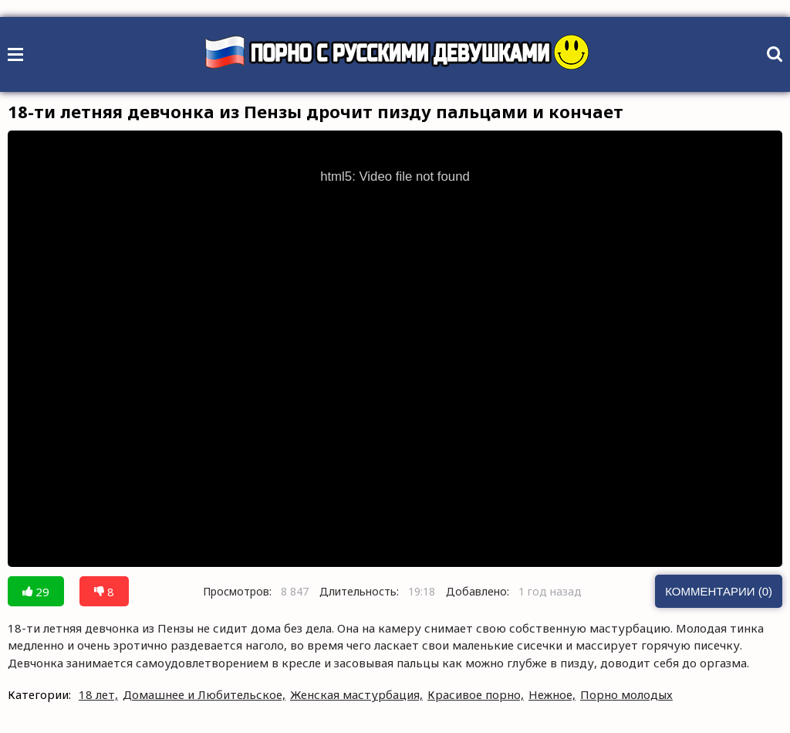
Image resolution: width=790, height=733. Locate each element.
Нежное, (552, 694)
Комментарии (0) (718, 591)
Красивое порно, (475, 694)
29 (35, 591)
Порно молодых (626, 694)
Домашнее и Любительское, (204, 694)
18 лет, (98, 694)
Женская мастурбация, (356, 694)
